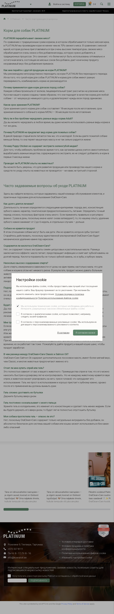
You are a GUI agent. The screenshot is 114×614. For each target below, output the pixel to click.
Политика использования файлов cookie (58, 298)
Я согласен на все (85, 332)
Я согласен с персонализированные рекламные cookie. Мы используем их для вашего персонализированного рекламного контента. (59, 323)
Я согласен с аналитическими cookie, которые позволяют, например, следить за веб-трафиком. (56, 315)
